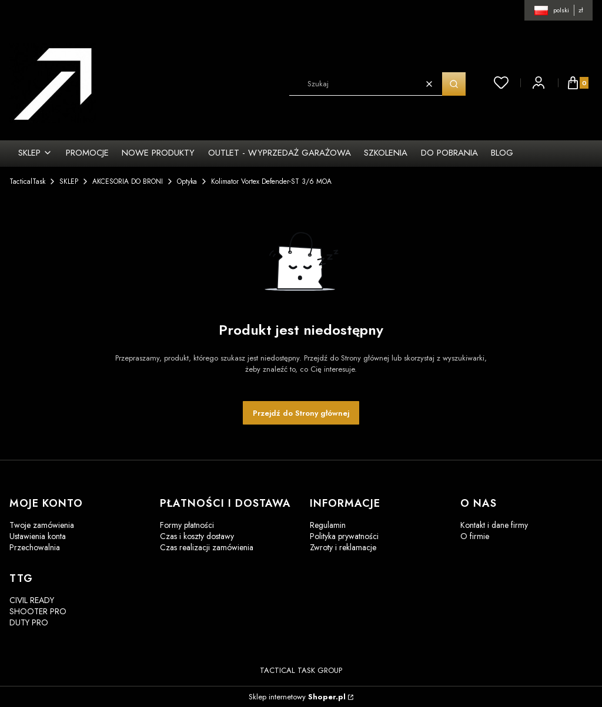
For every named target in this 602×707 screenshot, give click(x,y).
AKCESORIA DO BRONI (127, 181)
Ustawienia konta (37, 536)
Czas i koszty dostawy (197, 536)
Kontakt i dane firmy (494, 525)
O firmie (474, 536)
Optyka (187, 181)
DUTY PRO (28, 622)
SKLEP (68, 181)
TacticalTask (27, 181)
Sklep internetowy (297, 696)
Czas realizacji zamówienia (206, 547)
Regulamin (328, 525)
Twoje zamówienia (41, 525)
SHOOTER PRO (37, 611)
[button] (454, 84)
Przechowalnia (34, 547)
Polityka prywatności (344, 536)
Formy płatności (187, 525)
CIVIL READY (31, 600)
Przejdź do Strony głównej (301, 413)
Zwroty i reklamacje (343, 547)
